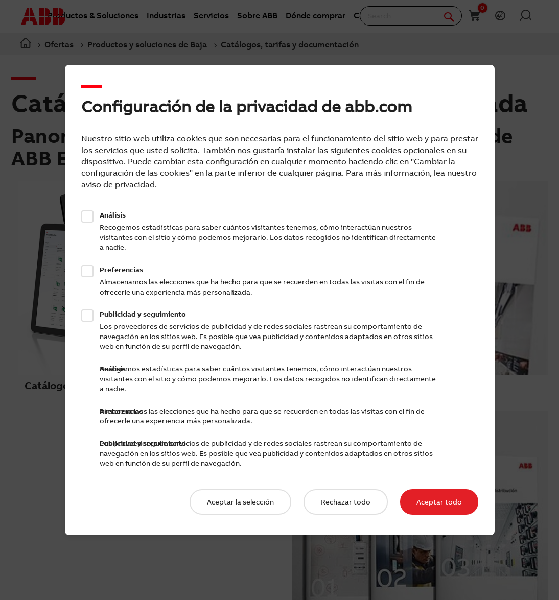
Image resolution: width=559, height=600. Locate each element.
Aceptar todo (439, 502)
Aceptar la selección (240, 502)
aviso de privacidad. (119, 184)
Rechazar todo (345, 502)
